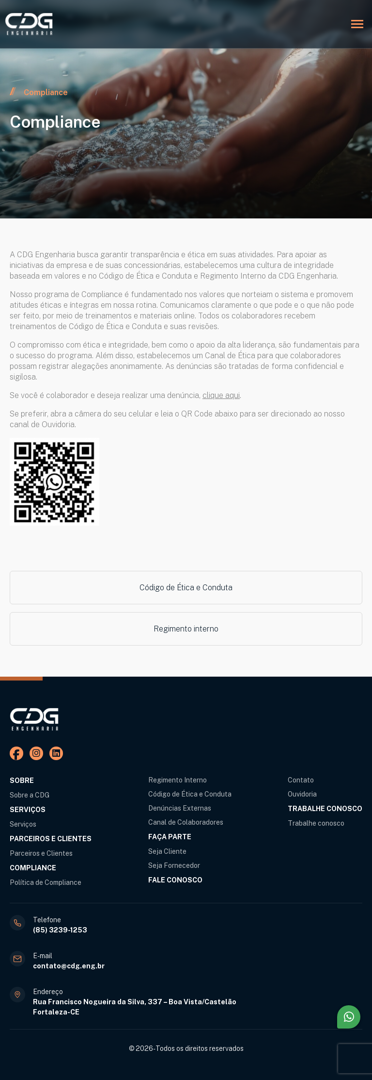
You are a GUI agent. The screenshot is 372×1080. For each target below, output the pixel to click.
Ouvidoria (302, 794)
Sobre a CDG (29, 795)
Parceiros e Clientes (41, 853)
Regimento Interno (177, 780)
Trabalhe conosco (316, 823)
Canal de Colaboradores (185, 822)
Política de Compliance (45, 882)
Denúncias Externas (179, 808)
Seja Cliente (167, 851)
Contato (301, 780)
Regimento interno (186, 628)
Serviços (23, 824)
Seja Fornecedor (174, 865)
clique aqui (221, 395)
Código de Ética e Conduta (186, 587)
